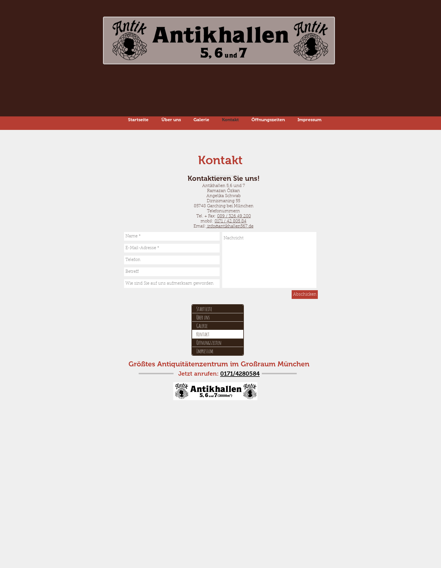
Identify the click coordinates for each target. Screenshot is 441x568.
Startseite (204, 308)
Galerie (202, 325)
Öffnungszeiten (208, 342)
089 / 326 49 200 (234, 216)
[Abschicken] (305, 294)
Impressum (204, 351)
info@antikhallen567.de (229, 226)
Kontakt (203, 334)
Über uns (203, 317)
